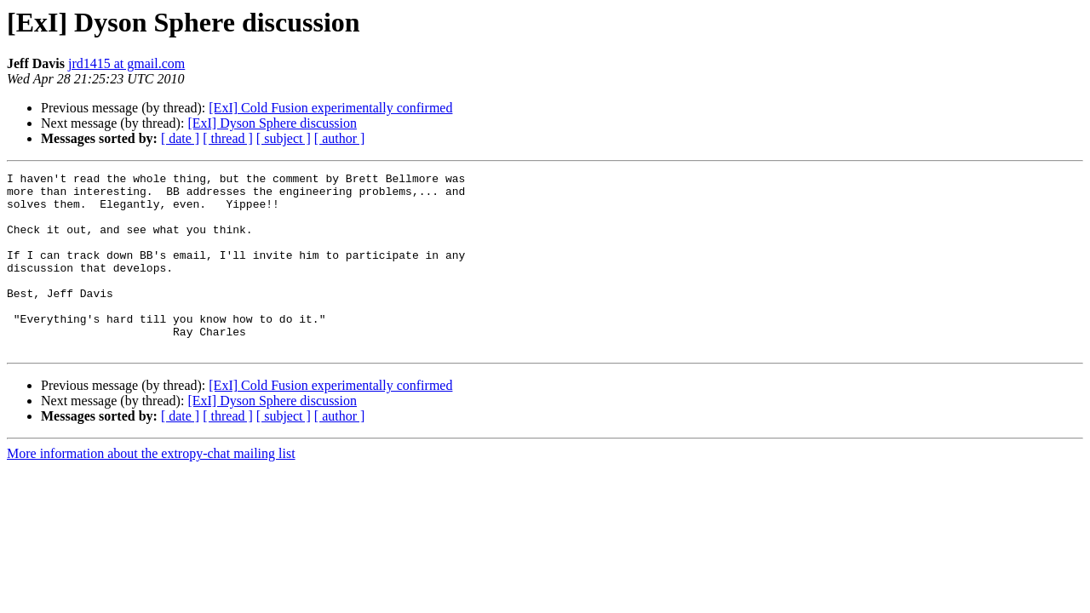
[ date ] (180, 138)
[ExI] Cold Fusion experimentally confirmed (330, 107)
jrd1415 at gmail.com (126, 63)
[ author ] (339, 138)
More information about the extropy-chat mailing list (151, 489)
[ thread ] (228, 138)
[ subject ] (283, 138)
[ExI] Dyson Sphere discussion (272, 123)
